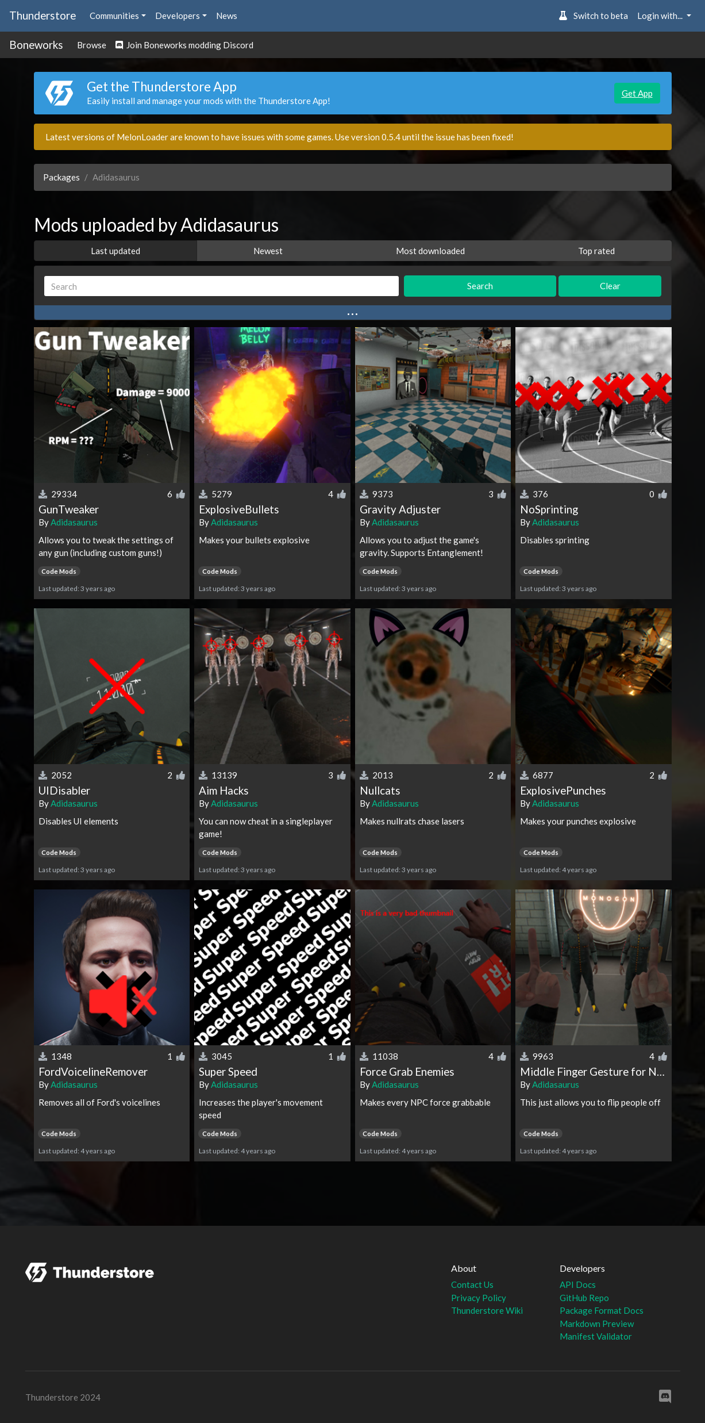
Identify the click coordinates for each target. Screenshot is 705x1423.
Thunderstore (42, 15)
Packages (61, 177)
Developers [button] (177, 15)
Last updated (115, 251)
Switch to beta (593, 15)
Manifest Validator (596, 1336)
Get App (637, 93)
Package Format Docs (602, 1310)
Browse (91, 45)
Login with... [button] (660, 15)
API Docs (578, 1284)
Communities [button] (114, 15)
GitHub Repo (584, 1297)
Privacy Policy (478, 1297)
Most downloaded (430, 251)
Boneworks (36, 44)
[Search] (222, 286)
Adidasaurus (74, 522)
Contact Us (472, 1284)
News (226, 15)
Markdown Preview (597, 1323)
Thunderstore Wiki (487, 1310)
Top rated (596, 251)
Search (480, 286)
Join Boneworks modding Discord (184, 45)
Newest (268, 251)
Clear (610, 286)
